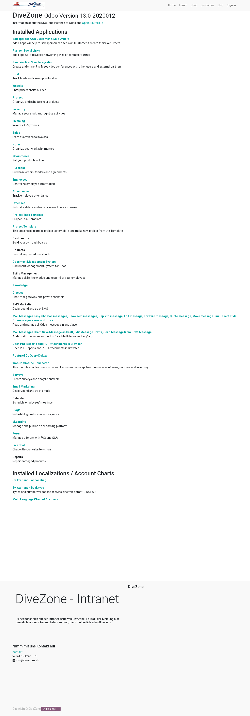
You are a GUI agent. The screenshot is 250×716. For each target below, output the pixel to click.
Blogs (16, 410)
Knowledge (20, 285)
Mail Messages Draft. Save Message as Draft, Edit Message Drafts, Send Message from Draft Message (82, 332)
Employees (20, 179)
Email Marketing (24, 386)
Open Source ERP (93, 22)
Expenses (19, 203)
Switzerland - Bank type (28, 487)
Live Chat (19, 445)
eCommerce (21, 156)
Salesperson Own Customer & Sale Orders (41, 38)
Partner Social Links (26, 50)
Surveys (18, 374)
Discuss (18, 292)
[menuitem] (172, 5)
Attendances (21, 191)
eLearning (19, 421)
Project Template (24, 226)
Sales (16, 132)
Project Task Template (28, 214)
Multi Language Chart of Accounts (35, 499)
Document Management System (34, 261)
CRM (16, 74)
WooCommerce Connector (31, 363)
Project (18, 97)
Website (18, 85)
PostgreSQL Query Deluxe (30, 355)
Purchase (19, 167)
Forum (17, 433)
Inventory (19, 109)
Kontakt (17, 652)
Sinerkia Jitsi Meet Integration (33, 62)
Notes (17, 144)
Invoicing (19, 121)
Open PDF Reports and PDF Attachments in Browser (47, 343)
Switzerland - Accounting (29, 480)
